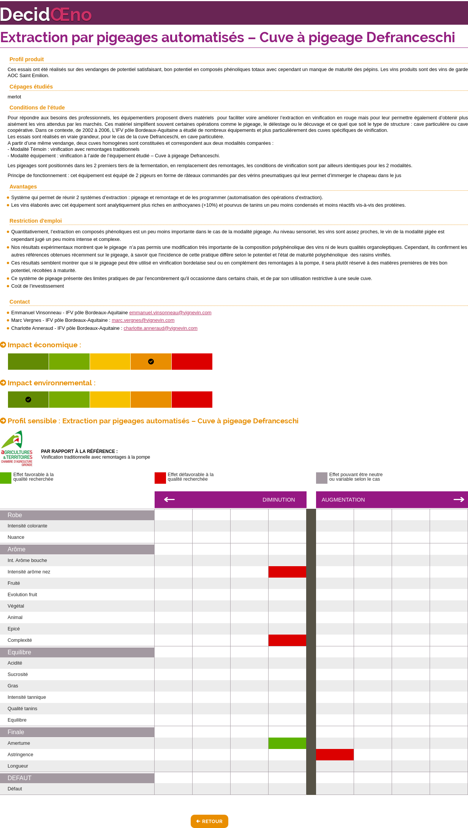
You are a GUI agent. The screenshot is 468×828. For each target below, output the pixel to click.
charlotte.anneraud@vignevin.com (161, 328)
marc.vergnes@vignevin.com (143, 320)
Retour (212, 821)
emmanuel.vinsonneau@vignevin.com (170, 312)
